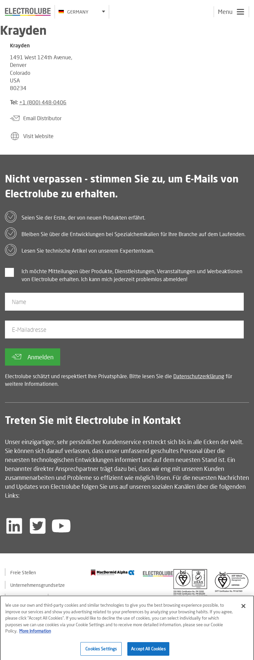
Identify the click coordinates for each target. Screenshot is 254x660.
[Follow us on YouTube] (61, 526)
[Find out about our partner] (112, 572)
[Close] (243, 608)
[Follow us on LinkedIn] (14, 526)
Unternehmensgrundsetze (37, 585)
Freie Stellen (23, 572)
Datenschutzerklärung (198, 376)
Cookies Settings (101, 651)
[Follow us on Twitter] (37, 526)
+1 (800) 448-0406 (42, 102)
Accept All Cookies (148, 651)
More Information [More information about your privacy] (35, 633)
